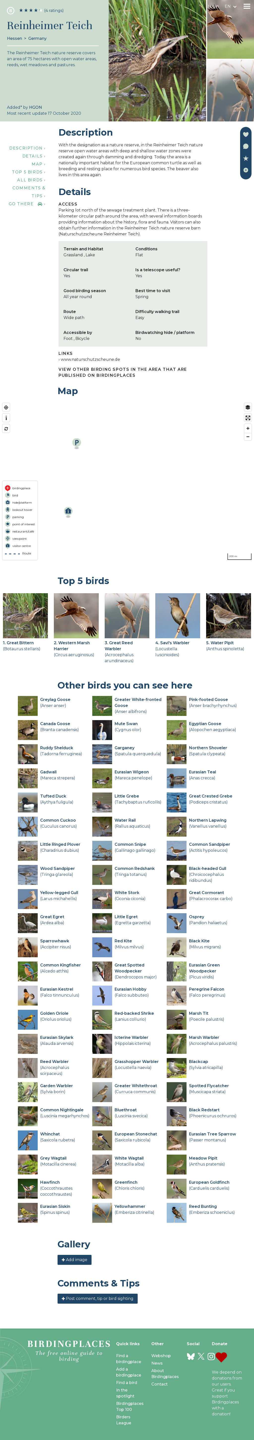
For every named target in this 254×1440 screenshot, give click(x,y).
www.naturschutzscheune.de (90, 359)
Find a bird (126, 1382)
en (228, 6)
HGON (35, 107)
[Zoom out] (248, 436)
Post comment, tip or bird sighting (97, 1298)
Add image (74, 1259)
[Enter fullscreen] (248, 418)
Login (213, 6)
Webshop (161, 1355)
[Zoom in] (248, 428)
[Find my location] (6, 407)
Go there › (27, 204)
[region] (127, 481)
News (157, 1363)
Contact (159, 1384)
